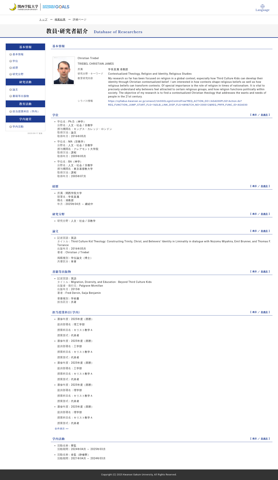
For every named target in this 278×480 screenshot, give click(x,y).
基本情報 (18, 54)
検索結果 (60, 19)
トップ (43, 19)
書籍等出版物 (21, 95)
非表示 (264, 115)
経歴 (15, 67)
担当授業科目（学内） (26, 111)
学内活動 (18, 126)
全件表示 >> (62, 428)
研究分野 (18, 74)
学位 (15, 60)
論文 (15, 89)
